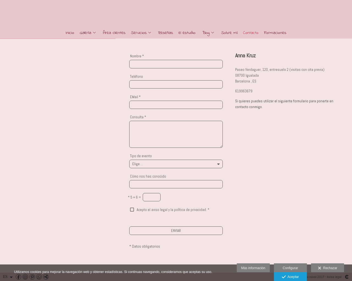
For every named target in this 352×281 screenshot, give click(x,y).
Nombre (137, 56)
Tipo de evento (141, 156)
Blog (206, 33)
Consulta (138, 117)
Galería (85, 33)
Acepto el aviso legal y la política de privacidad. (172, 209)
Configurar (290, 268)
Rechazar (327, 268)
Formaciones (275, 33)
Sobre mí (229, 33)
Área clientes (114, 33)
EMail (135, 97)
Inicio (70, 33)
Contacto (250, 33)
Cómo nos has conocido (148, 176)
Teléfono (136, 76)
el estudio (187, 33)
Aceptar (290, 277)
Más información (253, 268)
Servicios (139, 33)
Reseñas (165, 33)
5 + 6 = (134, 197)
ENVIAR (176, 230)
